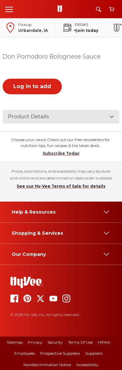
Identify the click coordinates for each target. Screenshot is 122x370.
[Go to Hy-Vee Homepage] (61, 9)
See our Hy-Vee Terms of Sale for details (61, 186)
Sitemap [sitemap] (15, 342)
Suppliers (93, 353)
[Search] (98, 9)
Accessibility (87, 364)
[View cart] (111, 9)
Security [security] (55, 342)
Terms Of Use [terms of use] (80, 342)
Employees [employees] (24, 353)
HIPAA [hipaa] (104, 342)
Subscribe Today (61, 153)
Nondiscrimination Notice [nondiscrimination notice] (47, 364)
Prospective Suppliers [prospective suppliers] (60, 353)
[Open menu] (9, 9)
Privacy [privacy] (35, 342)
